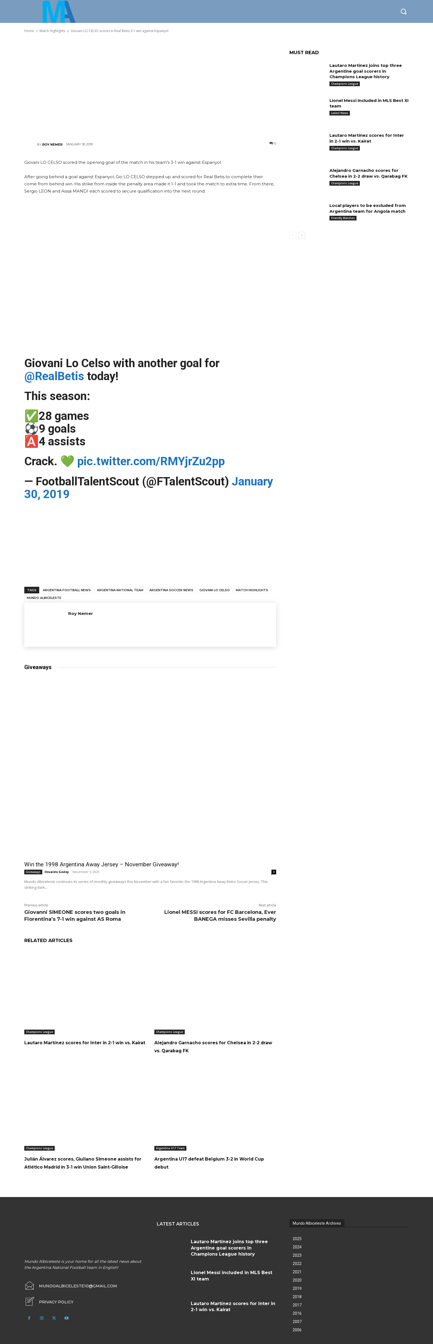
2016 (297, 1321)
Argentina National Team (120, 590)
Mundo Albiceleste (44, 598)
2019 (297, 1296)
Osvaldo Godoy (56, 872)
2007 (297, 1329)
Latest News (339, 113)
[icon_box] (48, 1310)
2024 (297, 1255)
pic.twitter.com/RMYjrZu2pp (151, 461)
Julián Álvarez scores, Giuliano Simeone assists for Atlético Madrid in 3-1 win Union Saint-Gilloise (81, 1166)
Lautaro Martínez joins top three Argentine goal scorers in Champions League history (367, 71)
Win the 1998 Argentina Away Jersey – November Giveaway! (101, 864)
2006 (297, 1338)
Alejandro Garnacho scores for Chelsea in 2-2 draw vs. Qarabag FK (211, 1046)
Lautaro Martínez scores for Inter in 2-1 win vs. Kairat (368, 138)
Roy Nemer (52, 144)
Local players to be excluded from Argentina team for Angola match (367, 211)
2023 (297, 1263)
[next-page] (301, 235)
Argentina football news (67, 590)
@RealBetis (54, 376)
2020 (297, 1288)
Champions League (39, 1032)
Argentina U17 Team (170, 1148)
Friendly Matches (343, 224)
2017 (297, 1313)
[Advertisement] (150, 87)
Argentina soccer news (171, 590)
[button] (403, 11)
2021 (297, 1280)
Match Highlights (252, 590)
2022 (297, 1271)
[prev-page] (292, 235)
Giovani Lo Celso (214, 590)
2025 (297, 1247)
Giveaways (33, 872)
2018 (297, 1305)
